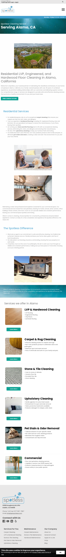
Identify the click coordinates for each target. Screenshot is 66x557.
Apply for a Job (49, 537)
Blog (45, 543)
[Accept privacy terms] (60, 552)
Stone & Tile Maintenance (32, 535)
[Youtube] (8, 521)
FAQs (46, 540)
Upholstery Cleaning (39, 399)
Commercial (33, 458)
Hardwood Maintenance (32, 537)
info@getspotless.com (14, 513)
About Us (47, 532)
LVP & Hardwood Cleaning (42, 309)
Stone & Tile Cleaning (39, 369)
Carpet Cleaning (9, 532)
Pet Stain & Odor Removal (42, 428)
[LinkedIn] (11, 521)
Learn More (13, 329)
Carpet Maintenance (31, 532)
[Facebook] (4, 521)
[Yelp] (15, 521)
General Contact (50, 535)
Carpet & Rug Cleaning (40, 339)
